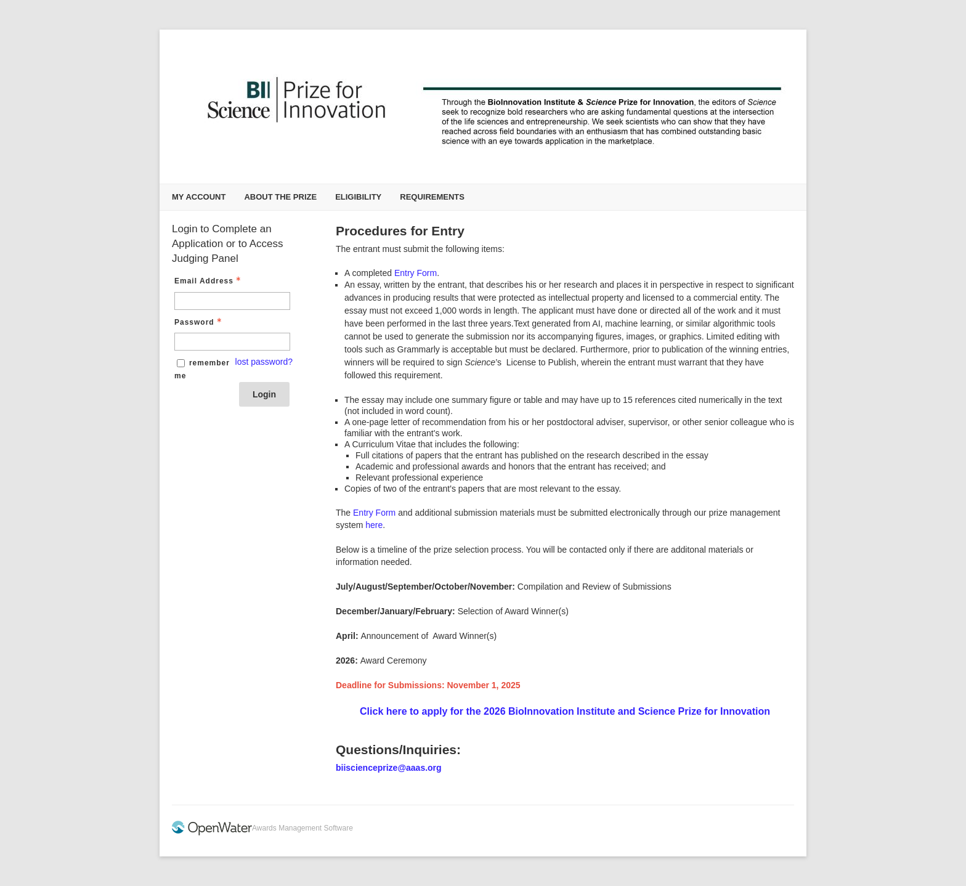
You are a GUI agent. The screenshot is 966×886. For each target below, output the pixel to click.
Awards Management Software (302, 828)
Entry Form (415, 273)
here (374, 525)
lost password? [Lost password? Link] (264, 362)
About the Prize (280, 196)
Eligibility (358, 196)
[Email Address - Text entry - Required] (232, 301)
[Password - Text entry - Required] (232, 342)
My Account (198, 196)
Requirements (432, 196)
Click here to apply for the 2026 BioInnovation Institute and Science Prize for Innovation (565, 711)
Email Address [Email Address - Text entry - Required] (208, 281)
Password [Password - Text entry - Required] (199, 322)
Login (264, 394)
